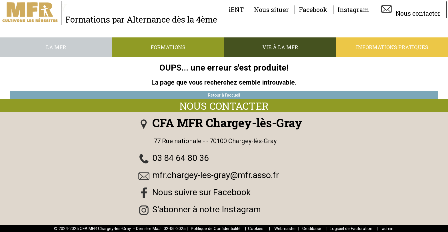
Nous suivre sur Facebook (201, 192)
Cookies (255, 228)
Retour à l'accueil (224, 95)
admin (387, 228)
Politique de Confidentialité (216, 228)
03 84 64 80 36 (180, 158)
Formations (168, 47)
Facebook (313, 9)
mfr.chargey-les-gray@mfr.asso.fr (215, 175)
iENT (236, 9)
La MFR (56, 47)
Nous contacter (410, 9)
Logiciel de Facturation (351, 228)
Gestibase (311, 228)
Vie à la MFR (280, 47)
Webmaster (285, 228)
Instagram (353, 9)
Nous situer (271, 9)
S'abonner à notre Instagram (206, 209)
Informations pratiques (392, 47)
